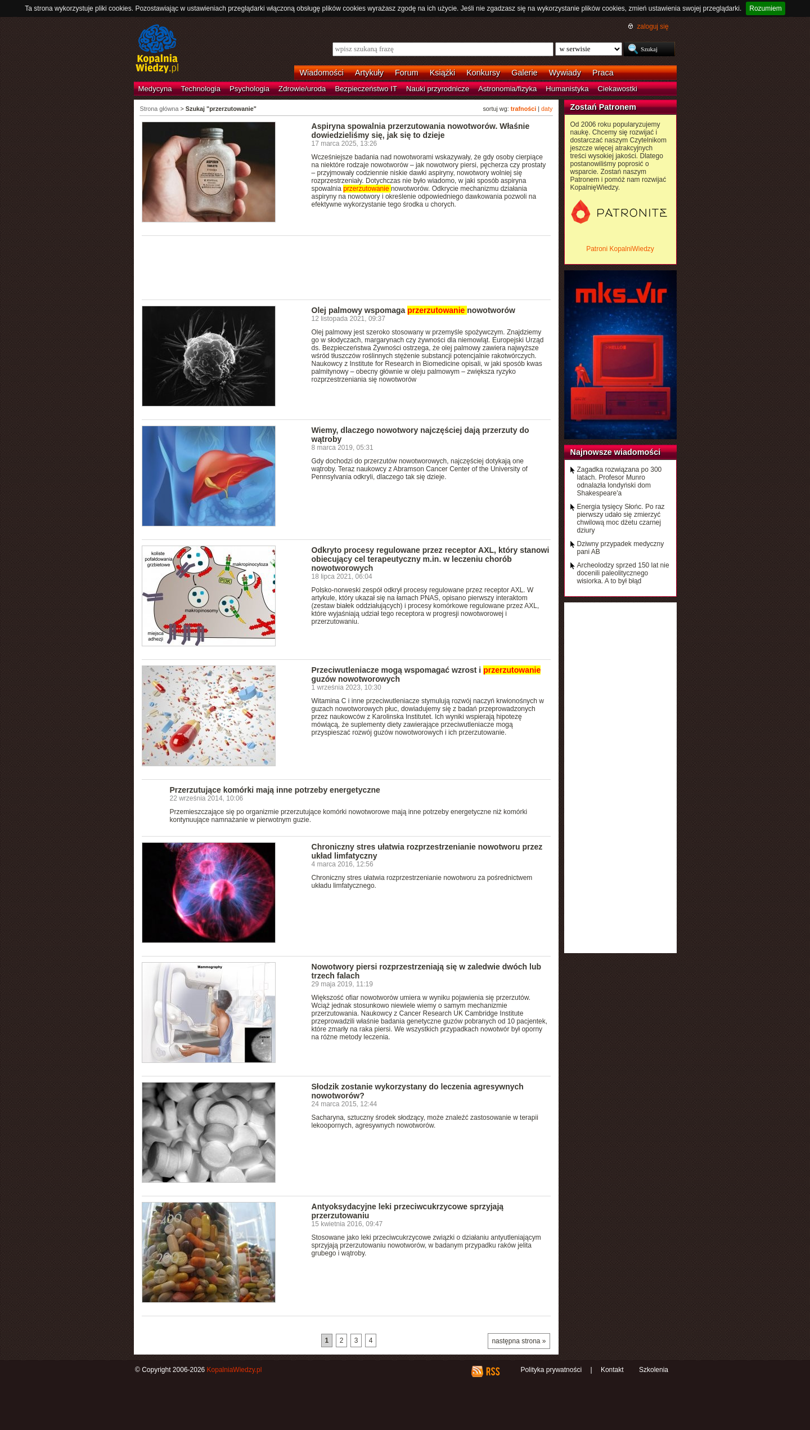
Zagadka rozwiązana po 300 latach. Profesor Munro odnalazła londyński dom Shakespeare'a (619, 481)
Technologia (200, 88)
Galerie (524, 72)
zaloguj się (652, 26)
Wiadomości (322, 72)
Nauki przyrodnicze (437, 88)
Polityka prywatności (551, 1370)
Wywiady (565, 72)
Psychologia (249, 88)
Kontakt (612, 1370)
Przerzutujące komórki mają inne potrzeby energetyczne (275, 789)
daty (546, 108)
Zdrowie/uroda (302, 88)
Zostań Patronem (603, 106)
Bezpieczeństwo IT (366, 88)
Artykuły (369, 72)
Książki (443, 72)
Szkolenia (653, 1370)
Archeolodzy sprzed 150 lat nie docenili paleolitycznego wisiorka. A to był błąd (623, 573)
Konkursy (483, 72)
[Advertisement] (346, 267)
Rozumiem (765, 8)
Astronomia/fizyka (507, 88)
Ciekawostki (617, 88)
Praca (603, 72)
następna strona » (519, 1341)
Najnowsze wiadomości (615, 452)
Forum (406, 72)
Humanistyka (567, 88)
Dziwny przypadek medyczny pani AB (620, 548)
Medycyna (155, 88)
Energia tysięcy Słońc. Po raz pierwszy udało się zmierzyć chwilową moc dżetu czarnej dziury (621, 518)
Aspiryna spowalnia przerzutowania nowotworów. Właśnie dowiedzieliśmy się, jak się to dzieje (421, 131)
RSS (492, 1371)
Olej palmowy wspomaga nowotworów (414, 310)
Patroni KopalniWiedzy (620, 249)
